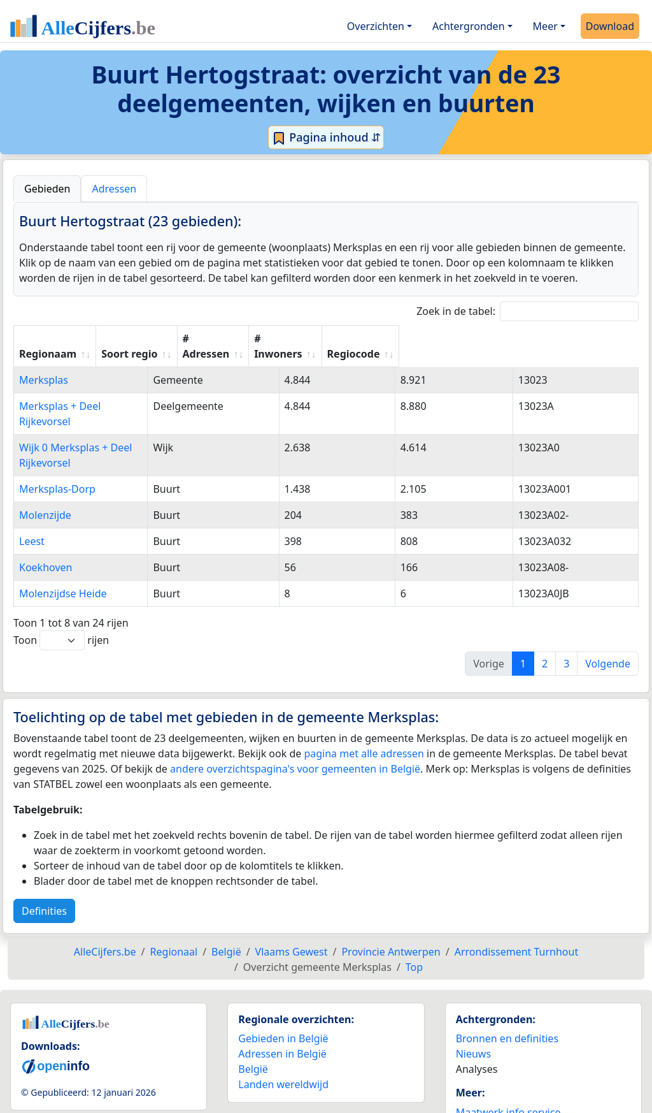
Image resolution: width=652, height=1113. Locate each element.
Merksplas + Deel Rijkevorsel (87, 391)
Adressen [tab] (114, 189)
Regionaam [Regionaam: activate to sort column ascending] (47, 338)
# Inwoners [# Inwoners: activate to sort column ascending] (471, 338)
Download (610, 26)
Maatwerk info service (508, 1066)
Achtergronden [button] (468, 26)
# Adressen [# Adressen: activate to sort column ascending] (370, 338)
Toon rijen (61, 594)
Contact (474, 1082)
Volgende (607, 618)
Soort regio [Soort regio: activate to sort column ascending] (268, 338)
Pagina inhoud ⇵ (326, 137)
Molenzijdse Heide (63, 548)
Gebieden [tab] (47, 189)
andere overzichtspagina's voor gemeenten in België (295, 723)
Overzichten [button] (375, 26)
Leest (32, 495)
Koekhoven (45, 521)
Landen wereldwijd (283, 1038)
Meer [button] (545, 26)
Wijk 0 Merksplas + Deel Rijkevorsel (102, 417)
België (253, 1023)
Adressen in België (282, 1008)
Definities (44, 865)
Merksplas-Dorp (57, 443)
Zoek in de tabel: (527, 311)
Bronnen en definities (507, 993)
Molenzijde (45, 469)
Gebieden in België (283, 993)
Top (414, 921)
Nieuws (473, 1008)
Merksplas (43, 365)
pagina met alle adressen (364, 708)
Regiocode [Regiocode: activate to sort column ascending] (572, 338)
